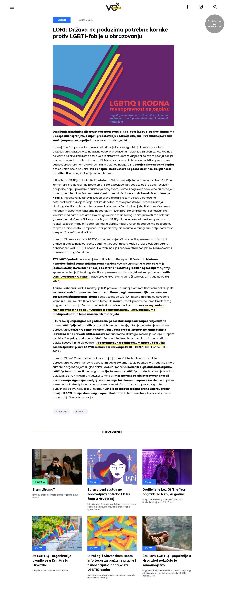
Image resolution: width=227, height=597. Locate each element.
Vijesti (61, 20)
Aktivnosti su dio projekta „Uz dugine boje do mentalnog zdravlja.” (111, 576)
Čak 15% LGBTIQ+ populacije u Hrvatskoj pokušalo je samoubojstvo (166, 560)
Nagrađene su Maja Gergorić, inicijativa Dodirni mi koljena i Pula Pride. (163, 500)
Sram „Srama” (43, 489)
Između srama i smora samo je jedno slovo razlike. (55, 496)
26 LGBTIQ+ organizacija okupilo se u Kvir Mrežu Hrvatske (51, 560)
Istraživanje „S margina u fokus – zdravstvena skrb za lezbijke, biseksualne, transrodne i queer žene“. (111, 506)
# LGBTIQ (80, 411)
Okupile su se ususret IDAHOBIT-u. (50, 570)
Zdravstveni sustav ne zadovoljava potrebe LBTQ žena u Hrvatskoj (108, 494)
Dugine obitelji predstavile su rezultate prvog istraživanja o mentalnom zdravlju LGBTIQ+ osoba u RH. (166, 573)
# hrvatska (61, 411)
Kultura (40, 481)
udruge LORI (120, 140)
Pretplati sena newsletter (214, 24)
